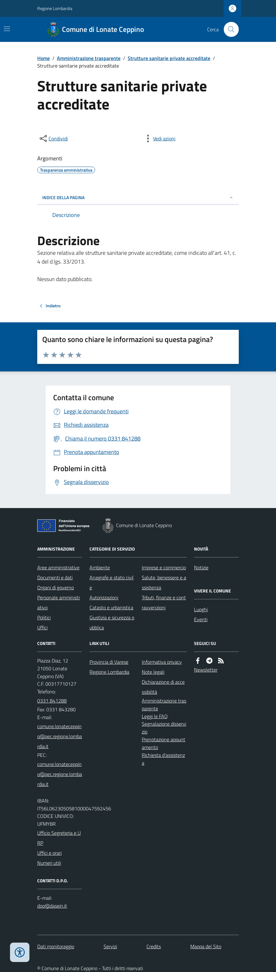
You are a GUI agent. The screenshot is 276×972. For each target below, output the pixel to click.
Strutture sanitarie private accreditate (169, 58)
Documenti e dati (55, 577)
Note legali (153, 672)
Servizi (110, 946)
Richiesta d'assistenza (163, 759)
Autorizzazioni (103, 597)
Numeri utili (49, 863)
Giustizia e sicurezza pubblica (111, 622)
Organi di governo (55, 587)
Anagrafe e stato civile (111, 582)
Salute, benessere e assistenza (164, 582)
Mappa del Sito (205, 946)
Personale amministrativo (58, 602)
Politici (44, 617)
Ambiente (99, 567)
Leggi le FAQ (155, 716)
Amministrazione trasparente (88, 58)
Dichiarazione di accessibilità (163, 687)
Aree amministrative (58, 567)
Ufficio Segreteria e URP (59, 838)
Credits (153, 946)
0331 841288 (52, 700)
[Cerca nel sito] (229, 29)
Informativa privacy (162, 662)
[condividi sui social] (53, 138)
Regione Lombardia (54, 8)
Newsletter (205, 669)
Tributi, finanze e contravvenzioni (164, 602)
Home (43, 58)
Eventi (200, 619)
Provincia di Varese (108, 662)
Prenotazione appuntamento (163, 743)
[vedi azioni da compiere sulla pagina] (159, 138)
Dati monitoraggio (55, 946)
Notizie (201, 567)
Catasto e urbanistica (111, 607)
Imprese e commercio (164, 567)
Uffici (42, 627)
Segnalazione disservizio (164, 727)
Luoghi (201, 609)
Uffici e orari (49, 853)
